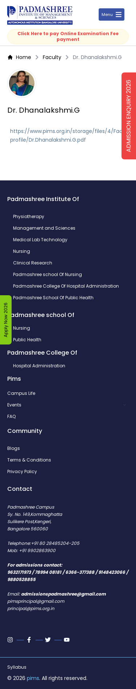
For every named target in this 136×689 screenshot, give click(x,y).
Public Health (27, 340)
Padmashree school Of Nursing (47, 274)
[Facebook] (29, 640)
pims (33, 678)
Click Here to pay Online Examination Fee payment (68, 36)
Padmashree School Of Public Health (53, 298)
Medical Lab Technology (40, 240)
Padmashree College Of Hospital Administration (66, 286)
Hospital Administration (39, 366)
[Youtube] (67, 640)
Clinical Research (32, 263)
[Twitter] (48, 640)
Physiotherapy (28, 217)
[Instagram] (11, 640)
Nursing (21, 251)
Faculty (52, 57)
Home (19, 57)
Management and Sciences (44, 228)
